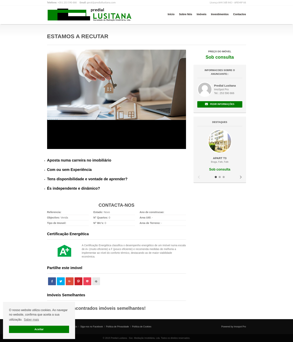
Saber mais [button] (31, 319)
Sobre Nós (185, 14)
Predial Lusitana (225, 85)
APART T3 (219, 158)
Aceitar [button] (39, 329)
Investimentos (220, 14)
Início (171, 14)
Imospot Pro (240, 326)
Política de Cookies (141, 326)
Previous (198, 177)
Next (240, 177)
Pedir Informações (222, 104)
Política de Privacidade (117, 326)
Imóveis (201, 14)
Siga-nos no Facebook (91, 326)
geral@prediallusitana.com (101, 2)
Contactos (239, 14)
